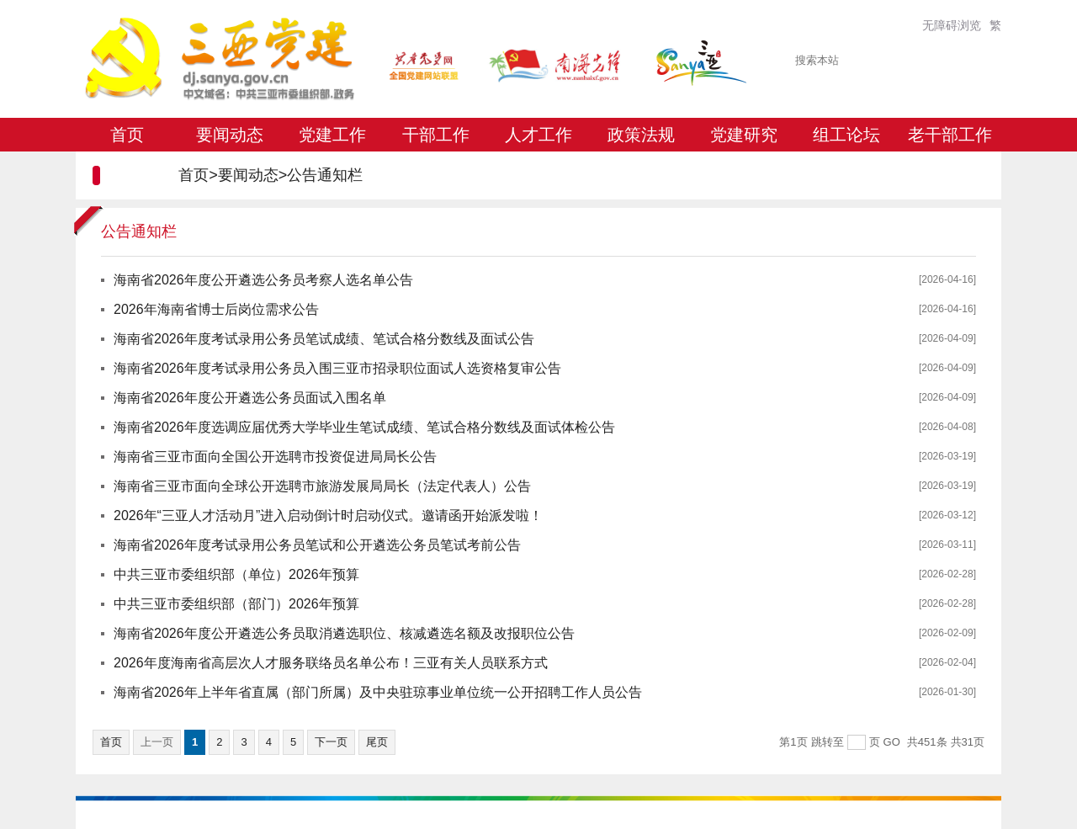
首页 (127, 134)
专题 (127, 168)
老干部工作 (950, 134)
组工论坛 (846, 134)
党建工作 (332, 134)
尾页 (377, 742)
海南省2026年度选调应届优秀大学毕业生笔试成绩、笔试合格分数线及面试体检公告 (364, 427)
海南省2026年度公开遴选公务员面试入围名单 (250, 398)
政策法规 (641, 134)
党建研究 (743, 134)
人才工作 (538, 134)
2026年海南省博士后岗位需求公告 (216, 309)
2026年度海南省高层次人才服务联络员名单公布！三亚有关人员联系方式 (331, 663)
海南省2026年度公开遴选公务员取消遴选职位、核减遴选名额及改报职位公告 (344, 633)
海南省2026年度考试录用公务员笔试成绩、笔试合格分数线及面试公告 (324, 339)
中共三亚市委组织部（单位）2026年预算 (236, 574)
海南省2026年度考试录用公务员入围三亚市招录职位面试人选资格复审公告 (337, 368)
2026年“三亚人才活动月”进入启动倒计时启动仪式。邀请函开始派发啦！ (328, 515)
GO (891, 742)
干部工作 (436, 134)
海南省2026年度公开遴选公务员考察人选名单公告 (263, 280)
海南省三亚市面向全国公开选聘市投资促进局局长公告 (275, 456)
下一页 (331, 742)
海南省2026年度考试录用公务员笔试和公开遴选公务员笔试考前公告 (317, 545)
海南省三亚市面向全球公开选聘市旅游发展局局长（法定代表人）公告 (322, 486)
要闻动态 (229, 134)
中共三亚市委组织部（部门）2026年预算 (236, 604)
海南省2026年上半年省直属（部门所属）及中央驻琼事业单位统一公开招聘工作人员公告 (378, 692)
